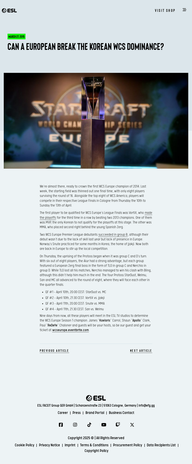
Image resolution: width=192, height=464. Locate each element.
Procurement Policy (127, 445)
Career (63, 413)
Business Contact (121, 413)
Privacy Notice (49, 445)
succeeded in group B (113, 235)
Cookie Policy (24, 445)
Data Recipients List (161, 445)
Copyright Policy (97, 451)
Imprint (70, 445)
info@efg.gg (147, 405)
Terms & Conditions (94, 445)
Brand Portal (95, 413)
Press (77, 413)
